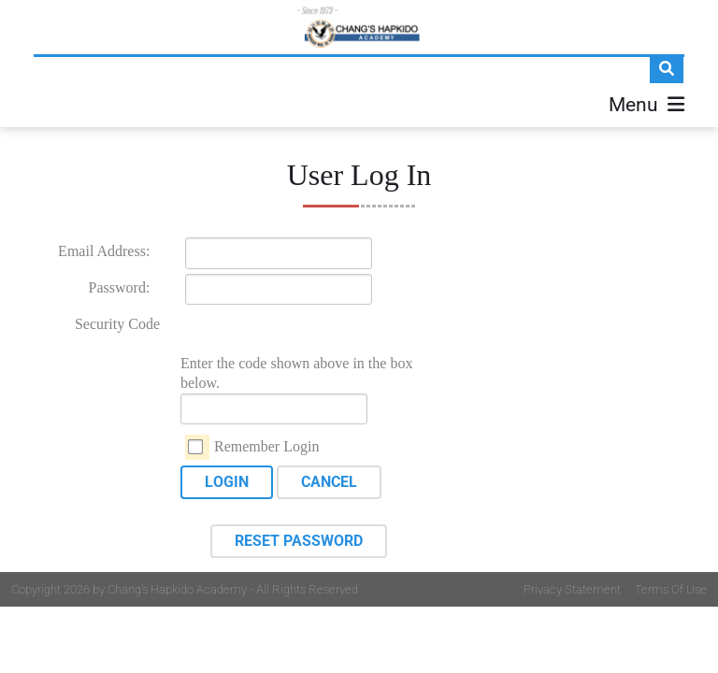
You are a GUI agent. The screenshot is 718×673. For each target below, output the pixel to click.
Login (227, 482)
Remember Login (266, 446)
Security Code (117, 324)
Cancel (329, 482)
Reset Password (299, 541)
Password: (120, 287)
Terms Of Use (671, 589)
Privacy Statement (572, 589)
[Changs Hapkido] (358, 27)
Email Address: (104, 251)
